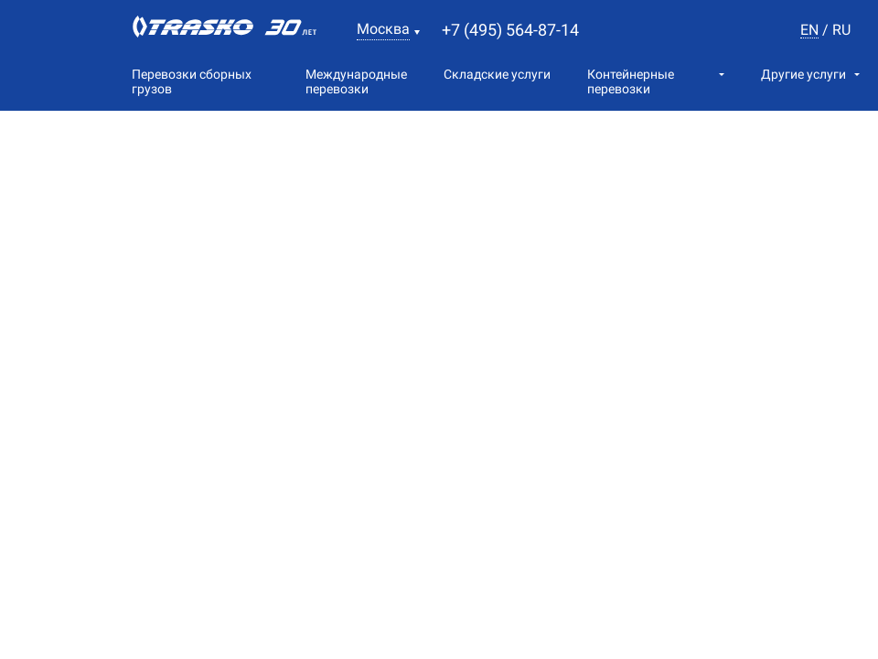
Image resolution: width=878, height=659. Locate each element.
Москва (383, 29)
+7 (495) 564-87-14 (510, 29)
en (809, 30)
